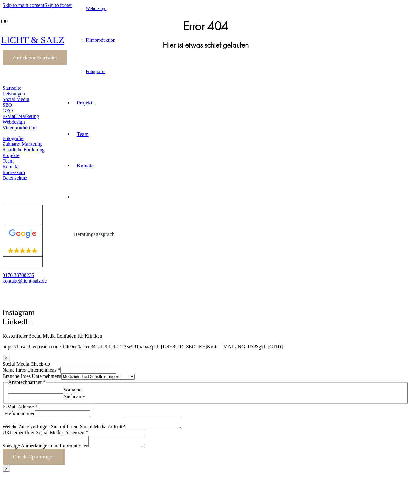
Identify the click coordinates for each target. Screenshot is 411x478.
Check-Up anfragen (34, 461)
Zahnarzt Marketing (23, 144)
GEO (8, 110)
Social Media (16, 99)
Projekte (11, 155)
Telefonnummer (19, 413)
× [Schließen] (6, 358)
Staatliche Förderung (24, 149)
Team (8, 161)
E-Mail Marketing (21, 116)
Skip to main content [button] (23, 5)
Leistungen (14, 93)
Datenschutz (15, 178)
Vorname (72, 389)
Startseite (12, 88)
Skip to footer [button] (58, 5)
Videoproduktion (20, 127)
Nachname (74, 396)
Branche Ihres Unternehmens (32, 376)
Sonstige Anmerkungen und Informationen (45, 449)
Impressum (14, 172)
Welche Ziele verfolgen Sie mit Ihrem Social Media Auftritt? (64, 428)
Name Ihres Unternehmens (31, 370)
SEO (7, 105)
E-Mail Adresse (20, 406)
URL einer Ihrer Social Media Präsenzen (45, 434)
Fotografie (13, 138)
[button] (12, 330)
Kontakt (11, 166)
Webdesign (14, 122)
